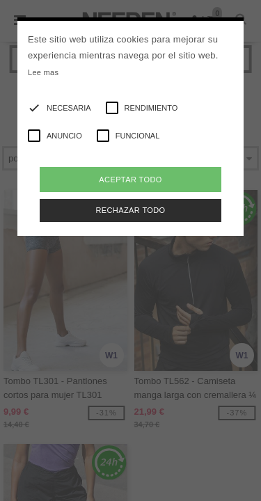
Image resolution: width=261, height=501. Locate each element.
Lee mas (43, 72)
